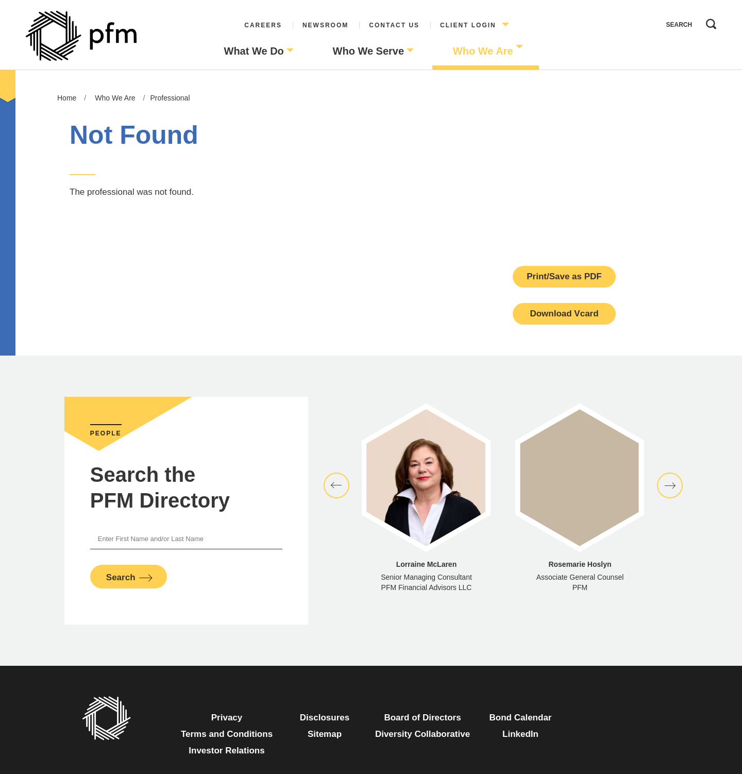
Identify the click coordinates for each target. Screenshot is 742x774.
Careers (263, 25)
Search (708, 21)
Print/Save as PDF (564, 276)
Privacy (227, 717)
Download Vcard (564, 313)
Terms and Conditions (227, 734)
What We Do (254, 51)
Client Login (468, 25)
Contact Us (394, 25)
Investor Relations (226, 750)
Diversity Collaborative (422, 734)
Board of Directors (422, 717)
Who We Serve (368, 51)
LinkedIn (520, 734)
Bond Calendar (521, 717)
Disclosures (324, 717)
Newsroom (325, 25)
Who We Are (483, 51)
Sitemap (325, 734)
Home (66, 98)
